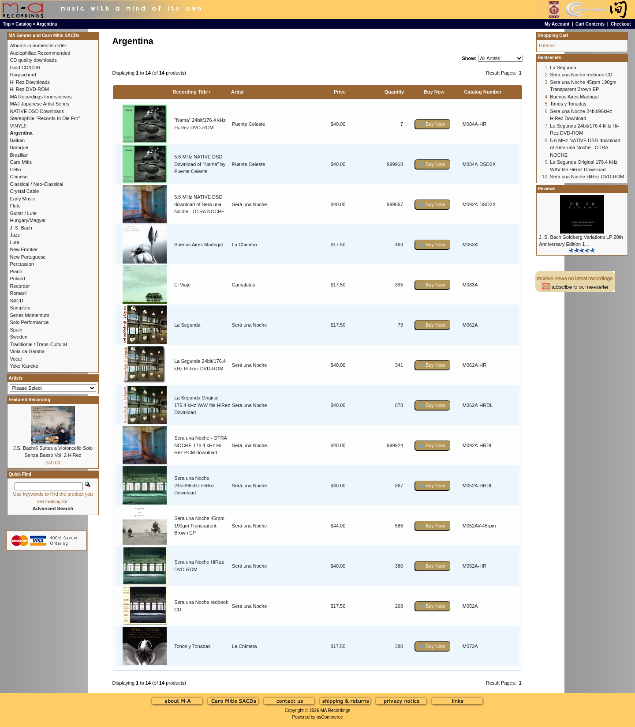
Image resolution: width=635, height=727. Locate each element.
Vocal (16, 359)
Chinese (18, 176)
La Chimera (244, 244)
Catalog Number (482, 91)
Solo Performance (29, 322)
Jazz (15, 234)
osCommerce (330, 717)
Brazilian (19, 155)
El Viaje (182, 284)
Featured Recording (29, 399)
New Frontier (23, 249)
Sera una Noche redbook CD (581, 74)
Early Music (22, 198)
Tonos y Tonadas (192, 646)
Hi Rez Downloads (29, 82)
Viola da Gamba (27, 351)
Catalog (23, 24)
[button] (432, 124)
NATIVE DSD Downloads (37, 111)
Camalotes (243, 284)
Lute (14, 242)
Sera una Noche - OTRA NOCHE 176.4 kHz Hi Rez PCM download (200, 445)
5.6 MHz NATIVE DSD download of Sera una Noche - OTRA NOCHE (199, 204)
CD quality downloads (33, 60)
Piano (16, 271)
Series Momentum (29, 315)
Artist (237, 91)
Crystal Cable (24, 191)
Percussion (22, 264)
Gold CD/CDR (25, 67)
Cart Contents (590, 24)
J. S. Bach (21, 227)
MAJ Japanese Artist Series (39, 103)
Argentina (47, 24)
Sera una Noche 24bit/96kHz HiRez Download (194, 485)
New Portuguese (27, 257)
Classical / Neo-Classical (36, 184)
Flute (15, 205)
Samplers (20, 307)
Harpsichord (23, 74)
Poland (17, 278)
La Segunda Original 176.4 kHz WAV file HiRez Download (202, 405)
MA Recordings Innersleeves (40, 96)
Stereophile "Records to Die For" (45, 118)
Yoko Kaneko (24, 366)
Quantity (394, 91)
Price (340, 91)
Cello (15, 169)
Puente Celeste (248, 124)
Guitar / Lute (23, 213)
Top (7, 24)
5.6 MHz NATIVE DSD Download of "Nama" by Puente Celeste (199, 164)
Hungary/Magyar (27, 220)
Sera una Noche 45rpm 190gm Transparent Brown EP (199, 525)
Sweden (18, 336)
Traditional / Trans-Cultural (38, 344)
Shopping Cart (553, 35)
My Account (557, 24)
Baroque (19, 147)
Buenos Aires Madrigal (198, 244)
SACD (16, 300)
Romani (18, 293)
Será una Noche (249, 204)
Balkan (17, 140)
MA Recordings (335, 710)
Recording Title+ (192, 91)
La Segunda (187, 325)
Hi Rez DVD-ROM (29, 89)
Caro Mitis (21, 162)
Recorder (20, 286)
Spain (16, 329)
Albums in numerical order (38, 45)
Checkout (621, 24)
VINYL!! (18, 125)
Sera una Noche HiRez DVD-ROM (587, 176)
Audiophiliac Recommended (40, 53)
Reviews (546, 188)
